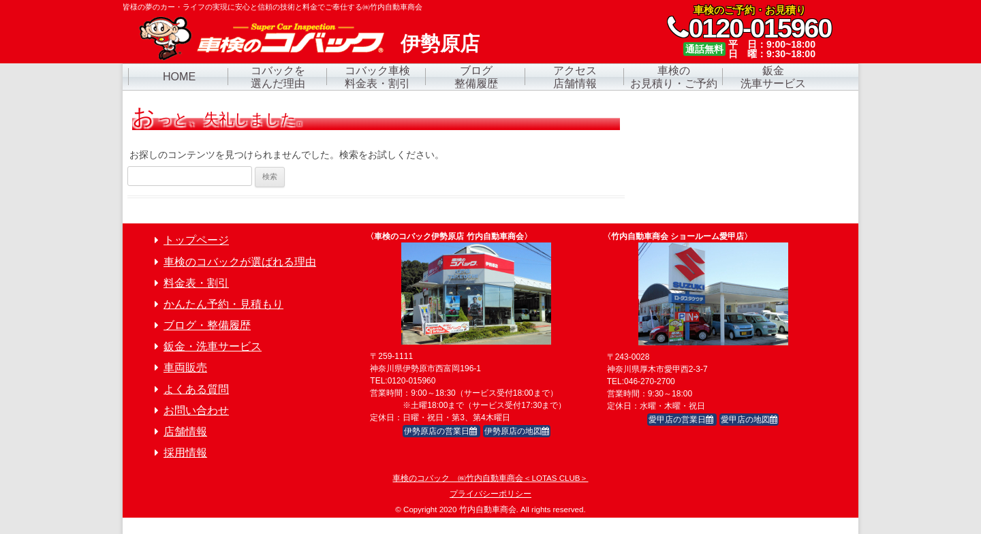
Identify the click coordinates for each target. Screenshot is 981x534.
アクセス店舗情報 (575, 76)
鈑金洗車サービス (773, 76)
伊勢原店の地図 (516, 431)
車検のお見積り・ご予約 (673, 76)
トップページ (196, 240)
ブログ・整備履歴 (207, 325)
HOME (179, 76)
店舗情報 (185, 431)
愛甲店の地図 (749, 419)
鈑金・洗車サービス (213, 346)
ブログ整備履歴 (476, 76)
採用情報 (185, 452)
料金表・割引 (196, 283)
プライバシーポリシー (490, 494)
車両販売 (185, 367)
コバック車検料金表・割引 (377, 76)
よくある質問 (196, 389)
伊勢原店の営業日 (441, 431)
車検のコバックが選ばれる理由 (240, 262)
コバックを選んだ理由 (278, 76)
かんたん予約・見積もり (223, 304)
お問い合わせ (196, 410)
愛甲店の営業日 (682, 419)
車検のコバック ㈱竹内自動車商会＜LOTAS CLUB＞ (490, 478)
